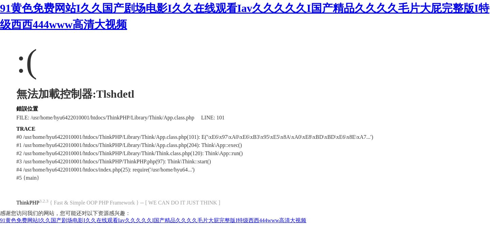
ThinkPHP (27, 203)
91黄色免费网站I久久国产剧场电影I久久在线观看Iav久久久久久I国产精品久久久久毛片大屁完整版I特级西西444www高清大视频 (153, 220)
